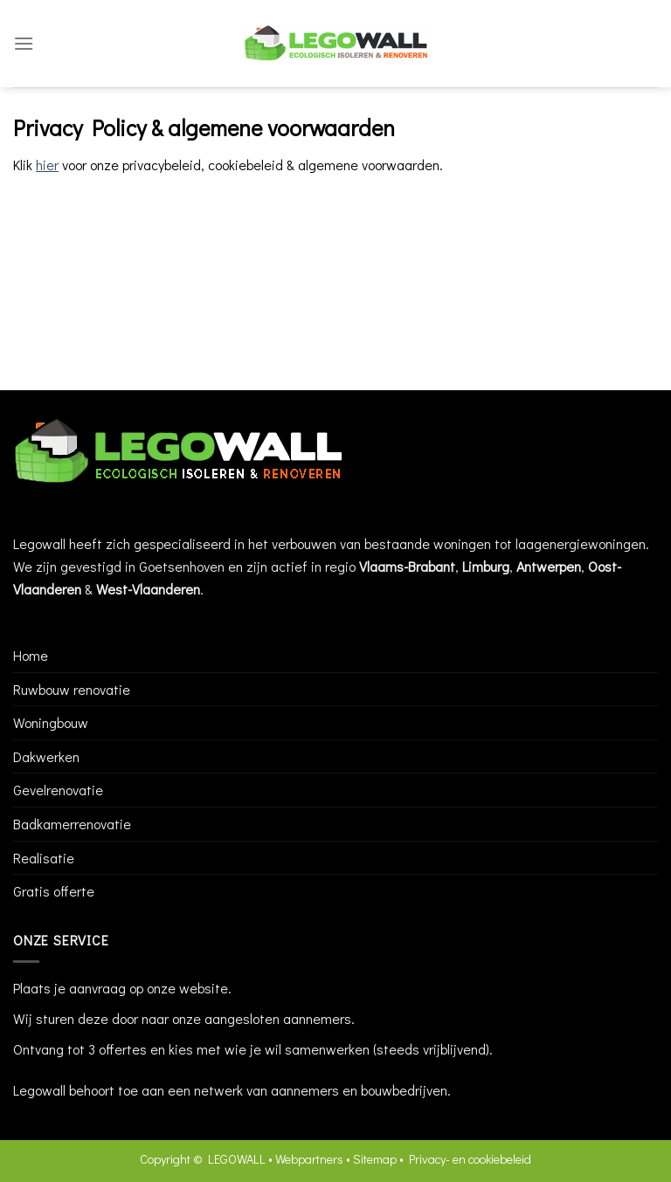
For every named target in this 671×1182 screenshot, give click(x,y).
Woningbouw (50, 722)
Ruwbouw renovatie (71, 689)
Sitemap (375, 1159)
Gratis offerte (53, 891)
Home (30, 655)
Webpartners (309, 1159)
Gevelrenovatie (58, 789)
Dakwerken (46, 756)
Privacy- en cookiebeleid (470, 1159)
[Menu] (23, 43)
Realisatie (43, 858)
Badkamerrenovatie (72, 823)
